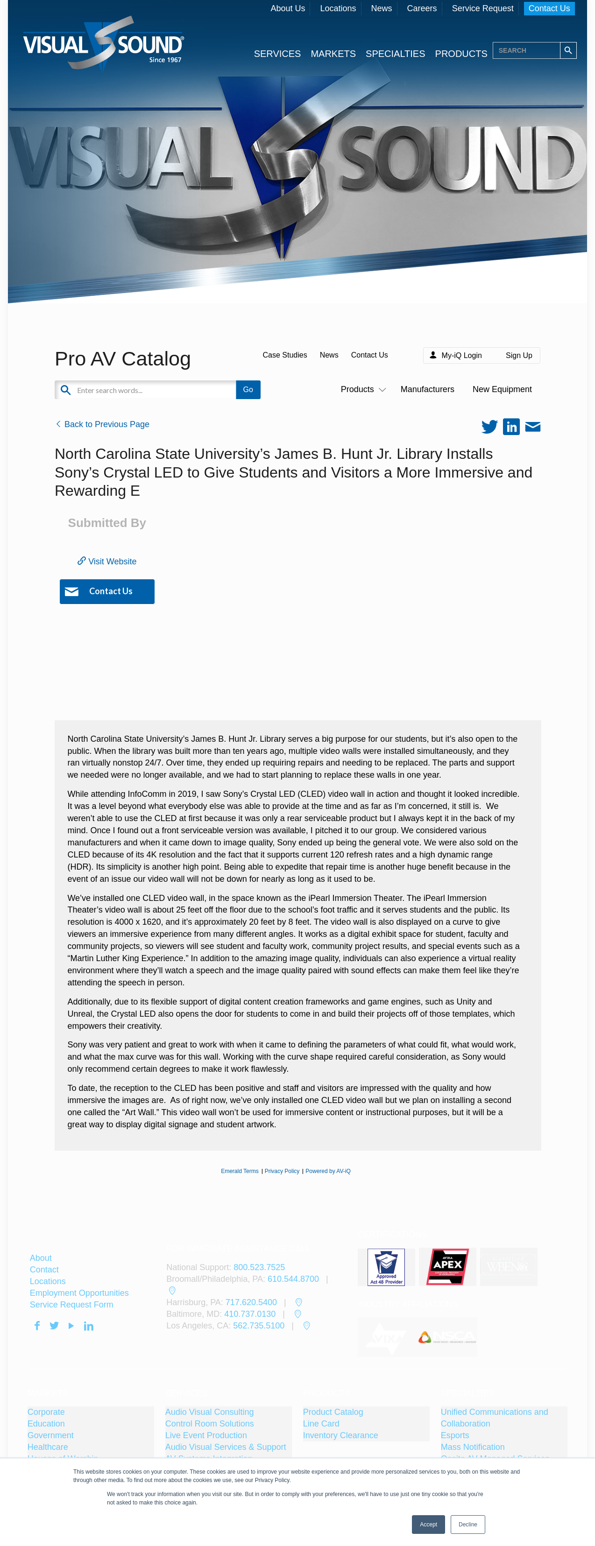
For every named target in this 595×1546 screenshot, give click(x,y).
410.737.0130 (250, 1314)
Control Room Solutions (209, 1423)
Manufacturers (427, 389)
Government (51, 1435)
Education (46, 1423)
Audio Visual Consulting (209, 1412)
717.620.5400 (251, 1302)
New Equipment (502, 389)
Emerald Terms (239, 1171)
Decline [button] (468, 1524)
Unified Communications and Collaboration (494, 1417)
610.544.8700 (293, 1279)
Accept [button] (428, 1524)
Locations (338, 8)
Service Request (483, 8)
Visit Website (107, 561)
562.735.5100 (258, 1325)
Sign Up (519, 355)
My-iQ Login (462, 355)
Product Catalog (333, 1412)
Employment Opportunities (79, 1293)
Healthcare (48, 1447)
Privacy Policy (282, 1171)
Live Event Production (206, 1435)
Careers (422, 8)
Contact (44, 1269)
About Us (287, 8)
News (381, 8)
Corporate (46, 1412)
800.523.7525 (259, 1267)
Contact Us (549, 8)
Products (361, 389)
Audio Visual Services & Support (225, 1447)
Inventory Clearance (340, 1435)
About (41, 1258)
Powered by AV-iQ (328, 1171)
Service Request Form (71, 1304)
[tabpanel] (388, 1337)
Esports (455, 1435)
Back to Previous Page (102, 424)
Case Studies (284, 355)
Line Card (321, 1423)
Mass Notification (473, 1447)
